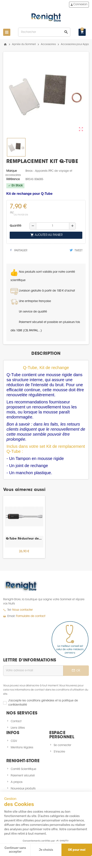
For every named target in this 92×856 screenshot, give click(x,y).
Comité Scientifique (23, 769)
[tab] (46, 354)
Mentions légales (22, 747)
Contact (16, 721)
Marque (11, 171)
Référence (13, 179)
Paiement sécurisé (23, 775)
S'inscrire (59, 751)
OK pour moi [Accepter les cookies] (76, 850)
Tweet (76, 250)
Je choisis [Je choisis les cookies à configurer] (46, 850)
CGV (14, 741)
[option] (24, 527)
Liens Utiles (18, 728)
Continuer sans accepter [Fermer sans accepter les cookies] (15, 849)
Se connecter (62, 745)
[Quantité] (52, 226)
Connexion (78, 4)
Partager (18, 250)
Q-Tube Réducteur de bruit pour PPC (24, 538)
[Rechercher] (44, 32)
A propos (17, 782)
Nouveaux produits (23, 788)
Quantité (15, 226)
